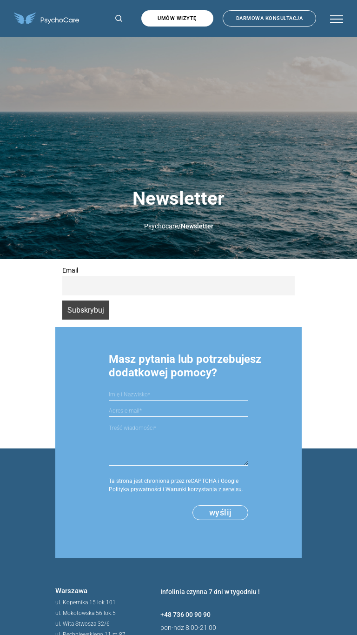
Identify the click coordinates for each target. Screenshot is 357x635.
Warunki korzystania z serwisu (203, 489)
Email (70, 270)
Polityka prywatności (135, 489)
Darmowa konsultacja (269, 18)
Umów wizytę (177, 18)
